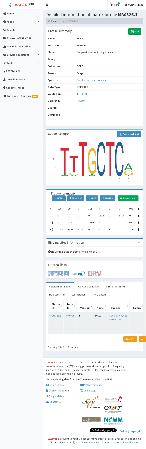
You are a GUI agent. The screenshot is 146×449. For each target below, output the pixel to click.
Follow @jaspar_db (130, 431)
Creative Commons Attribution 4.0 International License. (105, 442)
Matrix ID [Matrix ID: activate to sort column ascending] (56, 306)
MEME (92, 198)
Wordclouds (78, 294)
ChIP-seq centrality (88, 286)
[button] (47, 5)
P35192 (81, 101)
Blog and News (56, 396)
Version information (60, 286)
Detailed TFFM (57, 294)
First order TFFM (115, 286)
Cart (115, 4)
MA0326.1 (55, 315)
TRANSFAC (75, 198)
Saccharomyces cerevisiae (92, 80)
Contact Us (54, 401)
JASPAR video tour (58, 390)
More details (99, 294)
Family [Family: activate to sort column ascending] (137, 308)
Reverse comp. (128, 198)
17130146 (82, 94)
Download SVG (129, 134)
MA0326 (70, 315)
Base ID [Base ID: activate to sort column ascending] (70, 306)
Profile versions (90, 385)
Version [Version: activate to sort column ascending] (85, 308)
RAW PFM (107, 198)
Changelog (88, 390)
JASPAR (59, 198)
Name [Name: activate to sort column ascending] (100, 308)
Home (52, 20)
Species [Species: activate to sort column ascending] (115, 308)
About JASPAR (55, 385)
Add (135, 31)
